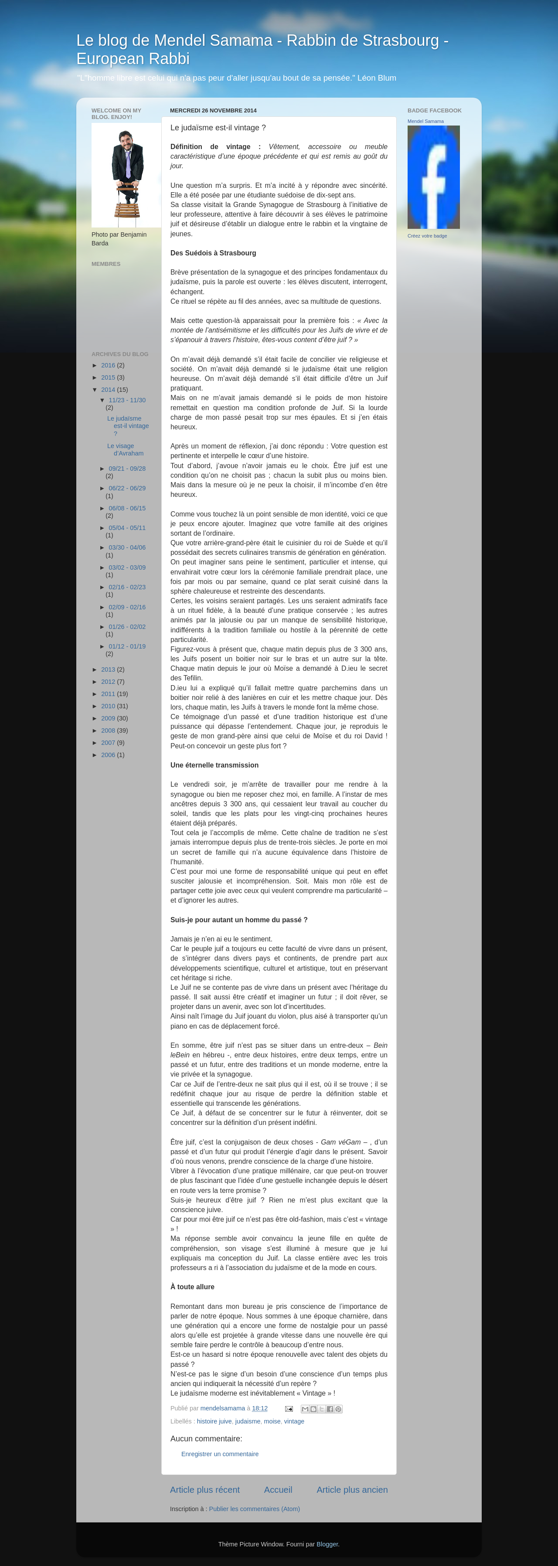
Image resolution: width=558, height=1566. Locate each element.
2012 (109, 681)
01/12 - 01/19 (127, 646)
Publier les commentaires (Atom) (254, 1508)
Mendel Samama (426, 121)
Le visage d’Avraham (125, 449)
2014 (109, 389)
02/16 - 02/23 (127, 587)
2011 (109, 693)
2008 (109, 730)
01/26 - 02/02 (127, 626)
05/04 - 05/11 (127, 527)
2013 (109, 669)
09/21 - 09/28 (127, 468)
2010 (109, 706)
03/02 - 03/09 (127, 567)
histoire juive (214, 1421)
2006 (109, 754)
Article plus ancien (352, 1490)
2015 (109, 377)
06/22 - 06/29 (127, 488)
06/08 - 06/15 (127, 508)
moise (272, 1421)
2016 (109, 365)
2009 (109, 718)
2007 (109, 742)
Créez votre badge (427, 235)
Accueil (278, 1490)
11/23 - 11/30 (127, 400)
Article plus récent (205, 1490)
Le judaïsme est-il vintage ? (128, 426)
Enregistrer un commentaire (220, 1454)
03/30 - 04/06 (127, 547)
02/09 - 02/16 (127, 607)
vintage (294, 1421)
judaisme (248, 1421)
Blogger (327, 1544)
